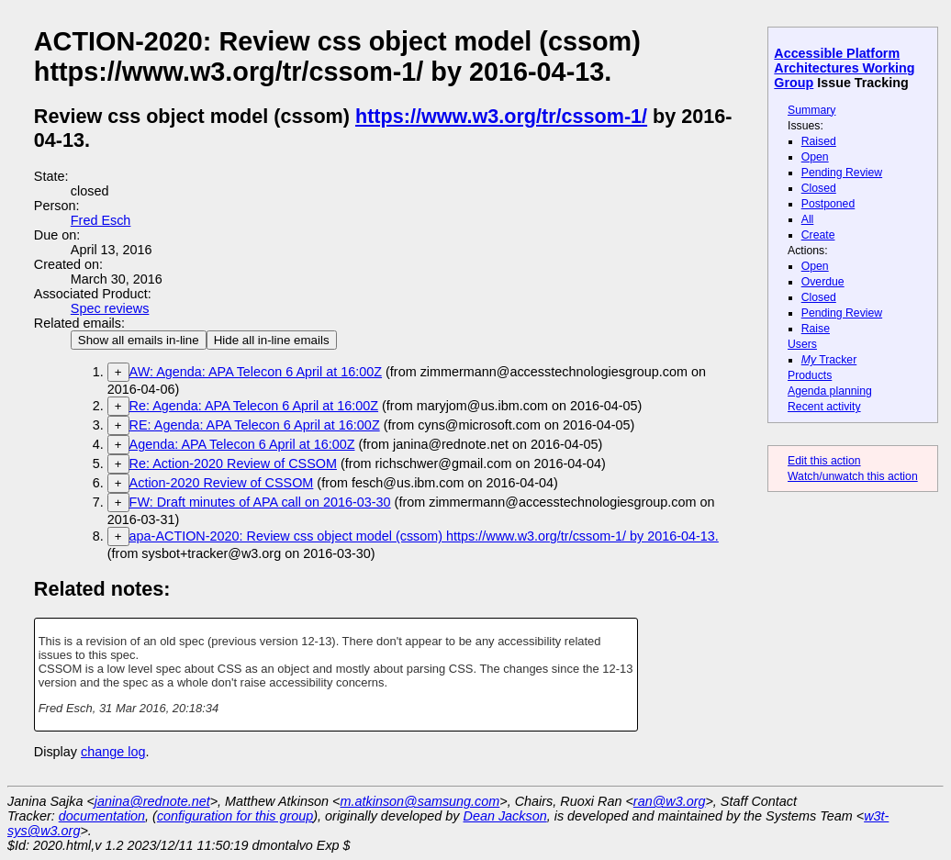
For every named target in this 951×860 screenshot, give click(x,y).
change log (113, 751)
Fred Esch (101, 220)
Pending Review (841, 172)
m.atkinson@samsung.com (420, 801)
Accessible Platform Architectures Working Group (844, 68)
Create (818, 235)
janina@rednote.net (152, 801)
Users (802, 344)
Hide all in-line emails (272, 340)
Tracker (829, 359)
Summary (811, 110)
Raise (815, 328)
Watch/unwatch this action (853, 476)
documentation (102, 816)
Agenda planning (830, 391)
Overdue (823, 281)
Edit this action (824, 460)
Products (810, 375)
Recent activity (824, 406)
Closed (818, 188)
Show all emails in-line (138, 340)
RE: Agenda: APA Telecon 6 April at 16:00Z (254, 425)
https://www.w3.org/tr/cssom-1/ (501, 116)
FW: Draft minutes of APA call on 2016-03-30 (260, 502)
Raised (818, 141)
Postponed (828, 203)
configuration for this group (235, 816)
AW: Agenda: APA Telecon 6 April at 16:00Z (255, 371)
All (807, 219)
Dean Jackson (505, 816)
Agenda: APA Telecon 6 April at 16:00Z (242, 444)
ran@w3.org (669, 801)
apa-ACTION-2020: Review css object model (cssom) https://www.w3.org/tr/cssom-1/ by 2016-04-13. (424, 536)
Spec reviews (110, 308)
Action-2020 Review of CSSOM (221, 482)
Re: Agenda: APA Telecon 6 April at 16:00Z (253, 405)
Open (815, 157)
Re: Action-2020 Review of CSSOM (233, 463)
